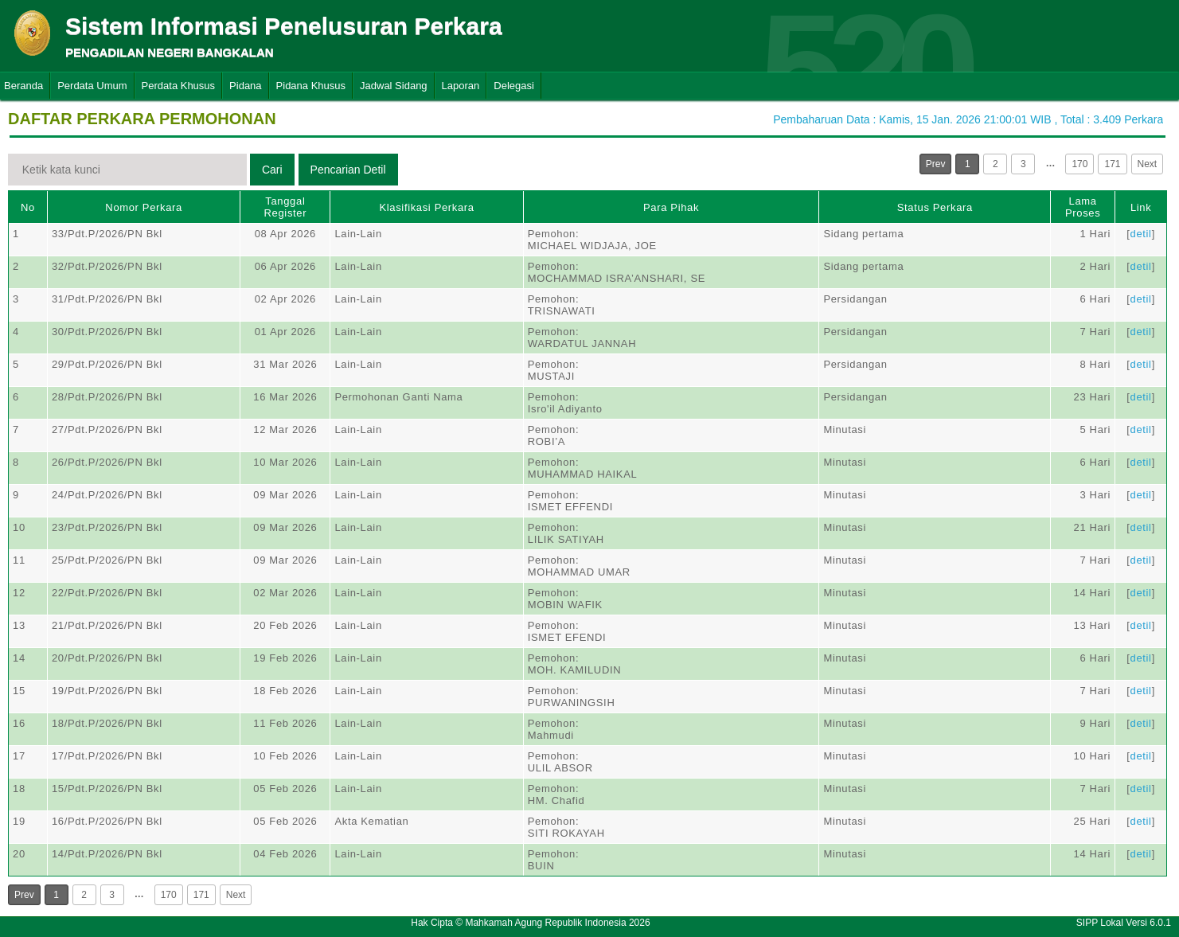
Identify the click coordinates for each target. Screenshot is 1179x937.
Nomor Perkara (143, 207)
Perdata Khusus (179, 86)
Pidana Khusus (311, 86)
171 (1112, 164)
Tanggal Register (285, 207)
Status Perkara (935, 207)
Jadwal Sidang (393, 86)
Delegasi (514, 86)
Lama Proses (1082, 207)
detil (1141, 234)
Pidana (245, 86)
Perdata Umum (92, 86)
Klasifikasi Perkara (426, 207)
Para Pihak (671, 207)
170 (1079, 164)
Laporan (461, 86)
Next (1148, 164)
